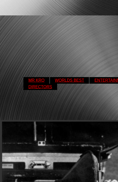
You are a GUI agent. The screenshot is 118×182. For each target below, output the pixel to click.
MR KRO (36, 80)
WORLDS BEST (69, 80)
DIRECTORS (40, 87)
